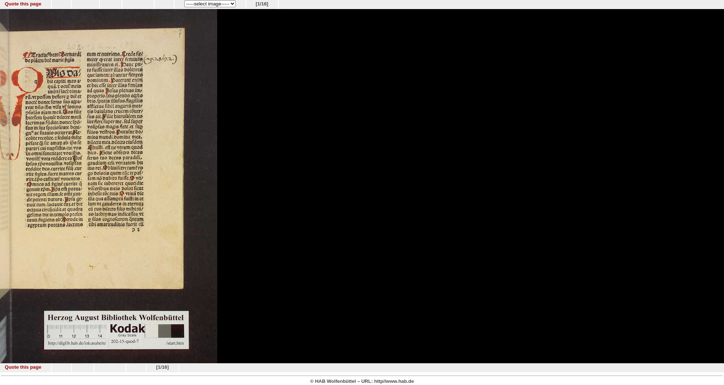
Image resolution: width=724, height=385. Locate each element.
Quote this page (23, 4)
